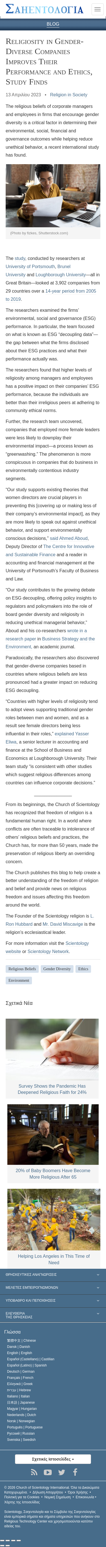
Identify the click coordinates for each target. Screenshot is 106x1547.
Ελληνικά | (20, 1384)
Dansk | (18, 1347)
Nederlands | (21, 1415)
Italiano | (18, 1396)
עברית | (19, 1390)
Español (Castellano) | (30, 1359)
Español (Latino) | (27, 1365)
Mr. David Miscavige (63, 924)
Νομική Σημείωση (57, 1497)
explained (64, 733)
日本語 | (21, 1402)
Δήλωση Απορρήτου (48, 1492)
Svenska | (21, 1440)
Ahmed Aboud (73, 538)
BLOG (53, 24)
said (54, 538)
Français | (20, 1378)
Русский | (21, 1433)
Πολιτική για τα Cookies (21, 1497)
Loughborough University (61, 274)
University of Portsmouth (30, 266)
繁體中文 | (21, 1341)
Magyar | (22, 1409)
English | (19, 1353)
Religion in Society (68, 94)
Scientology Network (48, 951)
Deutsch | (20, 1372)
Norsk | (21, 1421)
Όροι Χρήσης (78, 1492)
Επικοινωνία (85, 1497)
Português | (25, 1427)
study (20, 258)
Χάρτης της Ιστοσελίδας (22, 1502)
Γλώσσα (12, 1332)
